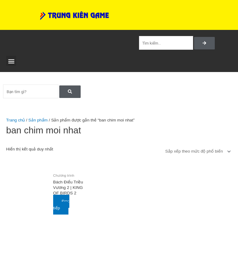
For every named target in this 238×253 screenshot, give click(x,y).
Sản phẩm (38, 120)
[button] (11, 61)
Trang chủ (15, 120)
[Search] (204, 43)
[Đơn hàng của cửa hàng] (197, 151)
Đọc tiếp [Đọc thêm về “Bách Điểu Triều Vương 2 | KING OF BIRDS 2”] (61, 205)
